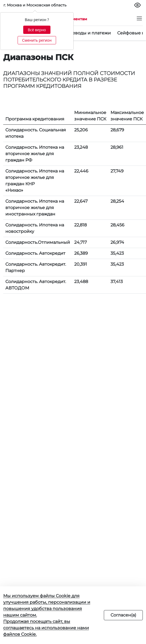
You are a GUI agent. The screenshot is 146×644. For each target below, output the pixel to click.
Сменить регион (37, 40)
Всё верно (37, 29)
